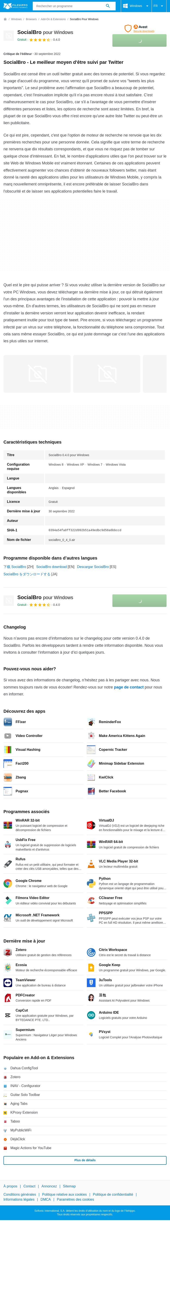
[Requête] (74, 6)
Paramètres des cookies (75, 1199)
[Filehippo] (15, 6)
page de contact (129, 687)
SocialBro (45, 32)
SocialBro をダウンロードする (26, 574)
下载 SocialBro (14, 567)
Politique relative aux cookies (64, 1194)
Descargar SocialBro (93, 567)
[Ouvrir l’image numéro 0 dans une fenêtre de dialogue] (37, 374)
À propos (10, 1186)
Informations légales (18, 1199)
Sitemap (69, 1186)
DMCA (45, 1199)
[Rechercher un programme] (108, 6)
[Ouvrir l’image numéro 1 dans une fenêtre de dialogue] (106, 374)
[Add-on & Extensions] (53, 19)
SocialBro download (51, 567)
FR (159, 6)
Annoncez (49, 1186)
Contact (29, 1186)
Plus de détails (85, 1160)
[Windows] (16, 19)
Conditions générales (19, 1194)
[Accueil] (5, 19)
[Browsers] (31, 19)
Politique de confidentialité (113, 1194)
